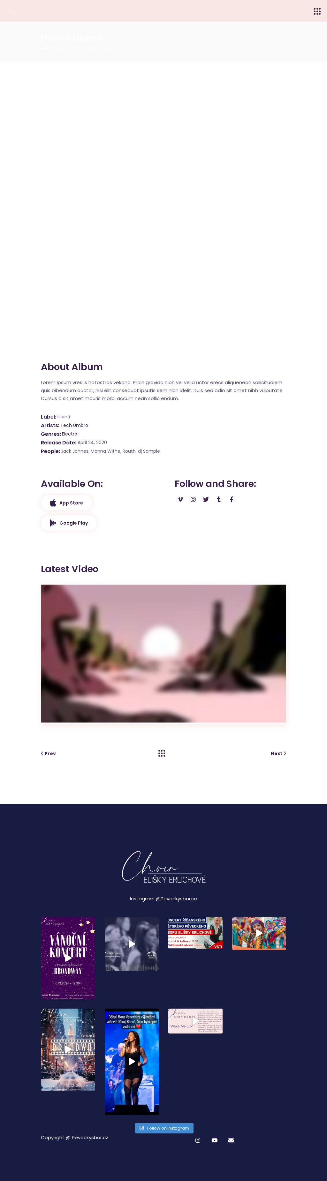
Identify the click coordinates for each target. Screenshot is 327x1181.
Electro (69, 434)
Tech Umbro (74, 425)
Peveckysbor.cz (90, 1137)
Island (63, 416)
